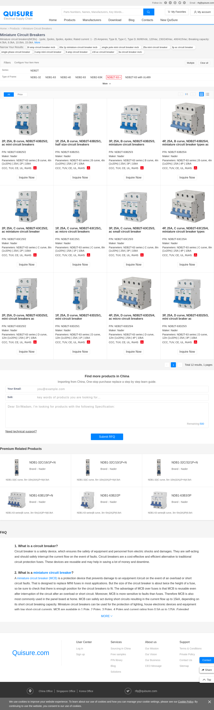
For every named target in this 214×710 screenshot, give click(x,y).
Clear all (204, 63)
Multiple (190, 63)
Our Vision (151, 654)
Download (114, 20)
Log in (79, 648)
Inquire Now (26, 177)
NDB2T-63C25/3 (123, 239)
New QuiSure (169, 20)
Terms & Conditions (190, 648)
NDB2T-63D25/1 (70, 326)
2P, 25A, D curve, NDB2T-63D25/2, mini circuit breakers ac (25, 317)
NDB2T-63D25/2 (16, 326)
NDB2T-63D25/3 (177, 326)
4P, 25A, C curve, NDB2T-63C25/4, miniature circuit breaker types (185, 230)
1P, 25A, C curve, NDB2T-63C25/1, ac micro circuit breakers (78, 230)
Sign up (80, 654)
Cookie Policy (185, 701)
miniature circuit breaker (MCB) (37, 578)
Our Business (152, 660)
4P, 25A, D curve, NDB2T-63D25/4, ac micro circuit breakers (132, 317)
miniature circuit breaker (52, 572)
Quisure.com (30, 652)
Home (53, 20)
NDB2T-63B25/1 (70, 152)
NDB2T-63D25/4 (123, 326)
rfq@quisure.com (205, 3)
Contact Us (186, 660)
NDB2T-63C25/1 (70, 239)
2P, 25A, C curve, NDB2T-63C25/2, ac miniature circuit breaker (25, 230)
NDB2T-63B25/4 (177, 152)
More (37, 42)
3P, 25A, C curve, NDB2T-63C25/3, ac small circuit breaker (132, 230)
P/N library (116, 660)
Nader (13, 156)
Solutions (116, 671)
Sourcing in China (121, 648)
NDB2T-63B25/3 (123, 152)
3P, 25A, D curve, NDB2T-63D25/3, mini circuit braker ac (185, 317)
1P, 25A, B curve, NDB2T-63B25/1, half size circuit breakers (78, 143)
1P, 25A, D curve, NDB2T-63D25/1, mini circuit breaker (78, 317)
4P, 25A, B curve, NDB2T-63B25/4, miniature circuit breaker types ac (185, 143)
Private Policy (187, 654)
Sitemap (184, 665)
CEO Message (153, 665)
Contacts (147, 20)
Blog (131, 20)
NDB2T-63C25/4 (177, 239)
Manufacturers (92, 20)
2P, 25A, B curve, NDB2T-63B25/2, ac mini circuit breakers (25, 143)
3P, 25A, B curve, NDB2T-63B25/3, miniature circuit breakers (132, 143)
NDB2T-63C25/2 (16, 239)
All (9, 94)
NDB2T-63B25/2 (16, 152)
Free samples (118, 654)
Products (69, 20)
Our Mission (152, 648)
